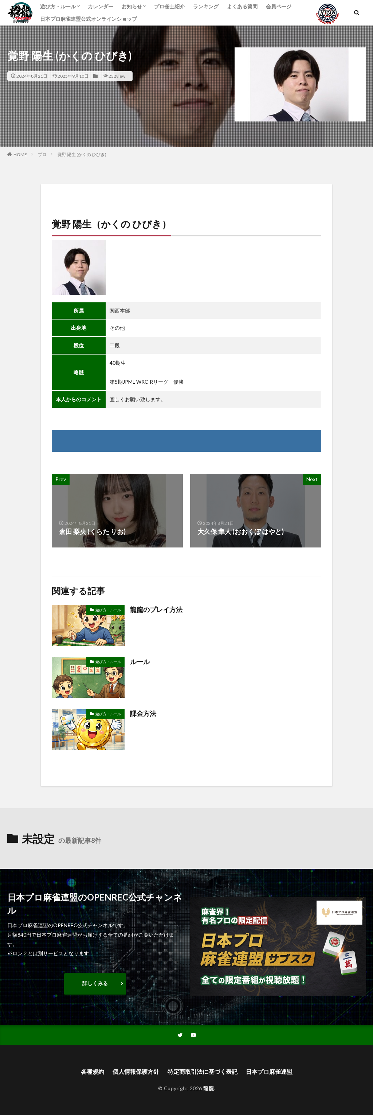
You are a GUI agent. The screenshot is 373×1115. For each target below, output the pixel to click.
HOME (20, 154)
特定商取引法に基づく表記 (202, 1071)
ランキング (206, 6)
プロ (42, 154)
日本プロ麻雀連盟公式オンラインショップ (88, 19)
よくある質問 (242, 6)
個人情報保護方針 (136, 1071)
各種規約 (92, 1071)
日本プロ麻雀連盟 (269, 1071)
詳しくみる (95, 983)
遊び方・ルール (58, 6)
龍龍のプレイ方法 (156, 609)
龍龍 (208, 1088)
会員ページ (278, 6)
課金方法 (143, 713)
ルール (140, 662)
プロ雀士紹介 (169, 6)
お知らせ (132, 6)
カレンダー (100, 6)
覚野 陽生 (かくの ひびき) (82, 154)
